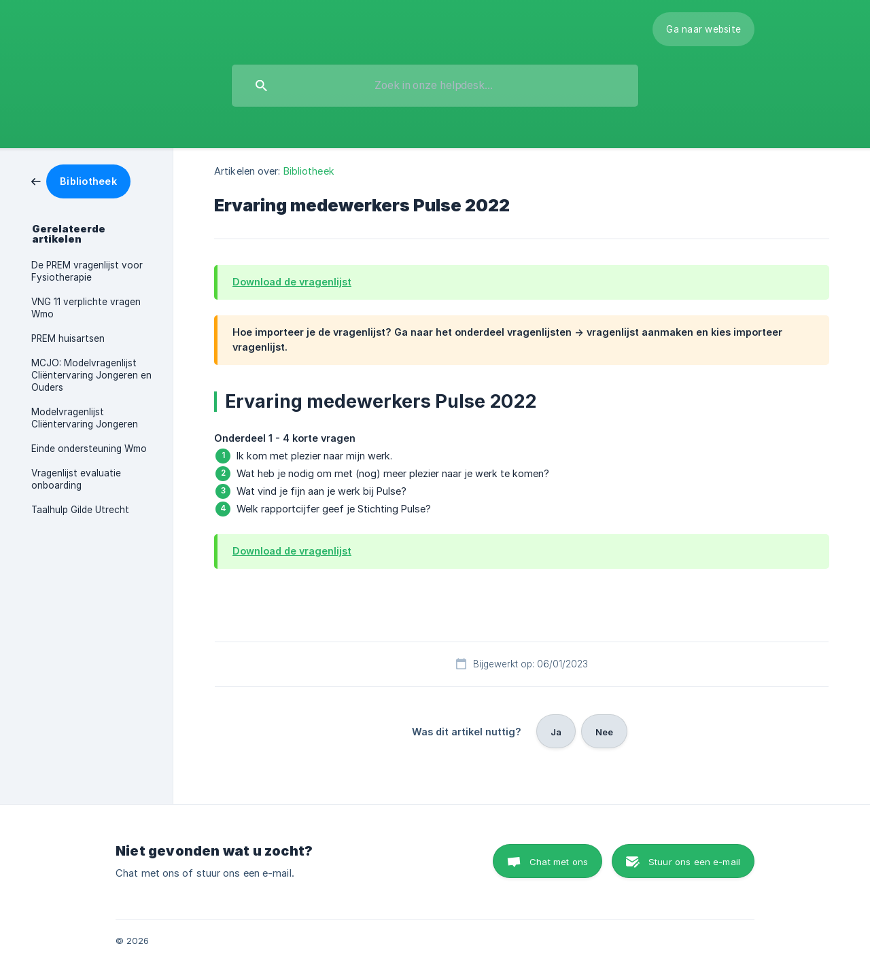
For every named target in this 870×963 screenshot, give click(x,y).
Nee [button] (604, 731)
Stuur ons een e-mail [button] (694, 861)
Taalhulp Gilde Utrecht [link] (80, 509)
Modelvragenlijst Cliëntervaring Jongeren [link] (84, 418)
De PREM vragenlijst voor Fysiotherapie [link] (87, 271)
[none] (703, 29)
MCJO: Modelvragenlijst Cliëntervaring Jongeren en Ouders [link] (91, 375)
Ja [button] (556, 731)
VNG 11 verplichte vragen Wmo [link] (86, 307)
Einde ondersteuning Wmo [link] (89, 448)
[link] (80, 180)
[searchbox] (435, 86)
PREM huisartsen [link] (68, 338)
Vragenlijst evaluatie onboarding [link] (76, 479)
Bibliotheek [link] (308, 171)
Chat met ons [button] (558, 861)
